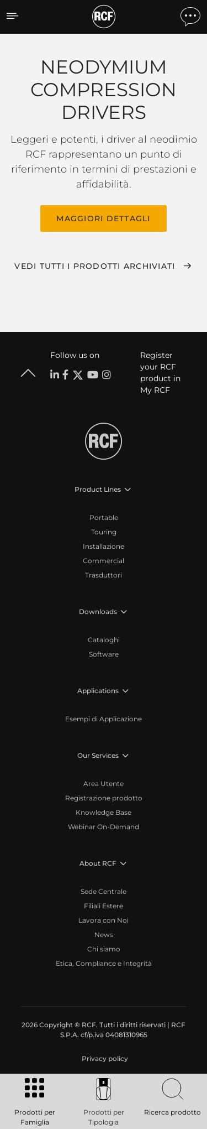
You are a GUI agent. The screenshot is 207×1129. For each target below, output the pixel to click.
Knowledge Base (103, 812)
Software (104, 654)
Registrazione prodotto (103, 798)
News (103, 934)
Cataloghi (104, 640)
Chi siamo (103, 949)
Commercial (103, 560)
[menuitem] (103, 1058)
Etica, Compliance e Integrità (104, 963)
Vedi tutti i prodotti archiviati (94, 266)
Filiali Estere (103, 906)
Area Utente (103, 783)
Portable (103, 517)
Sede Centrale (103, 891)
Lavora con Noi (103, 920)
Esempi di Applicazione (103, 719)
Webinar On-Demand (103, 827)
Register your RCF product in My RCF (160, 372)
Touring (103, 532)
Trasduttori (103, 575)
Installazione (103, 546)
